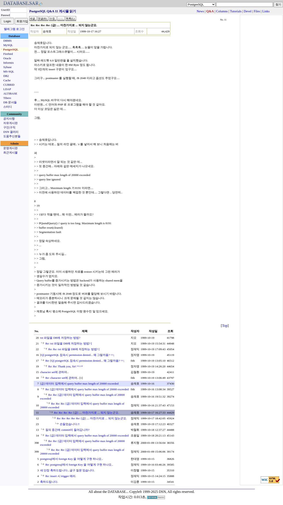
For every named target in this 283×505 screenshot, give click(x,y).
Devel (247, 11)
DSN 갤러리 (11, 131)
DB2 (6, 76)
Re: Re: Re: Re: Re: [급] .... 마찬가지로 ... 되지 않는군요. (92, 418)
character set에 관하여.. (54, 372)
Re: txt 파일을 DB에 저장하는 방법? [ (68, 343)
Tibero (7, 98)
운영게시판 (10, 148)
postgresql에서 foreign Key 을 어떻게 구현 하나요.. (71, 459)
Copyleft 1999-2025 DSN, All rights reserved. (162, 492)
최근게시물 (10, 152)
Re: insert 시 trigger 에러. (60, 476)
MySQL (8, 45)
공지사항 (9, 118)
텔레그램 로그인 (14, 29)
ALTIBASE (10, 93)
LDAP (7, 89)
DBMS (7, 40)
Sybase (7, 67)
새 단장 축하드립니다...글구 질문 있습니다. (67, 470)
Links (266, 11)
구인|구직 (9, 127)
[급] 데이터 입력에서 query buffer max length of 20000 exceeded (79, 383)
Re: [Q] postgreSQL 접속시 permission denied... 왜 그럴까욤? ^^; (84, 360)
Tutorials (235, 11)
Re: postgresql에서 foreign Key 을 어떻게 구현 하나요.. (79, 464)
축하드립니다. (49, 481)
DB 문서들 (10, 102)
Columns (222, 11)
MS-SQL (8, 71)
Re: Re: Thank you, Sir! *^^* (65, 366)
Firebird (8, 53)
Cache (7, 80)
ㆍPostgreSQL (9, 49)
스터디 (7, 106)
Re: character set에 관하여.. (62, 377)
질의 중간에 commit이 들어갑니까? (67, 429)
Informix (8, 62)
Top (224, 325)
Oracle (7, 58)
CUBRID (8, 84)
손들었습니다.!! (70, 424)
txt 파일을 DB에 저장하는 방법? (60, 337)
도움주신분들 (11, 136)
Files (257, 11)
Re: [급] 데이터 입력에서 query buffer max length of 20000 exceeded (87, 389)
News (200, 11)
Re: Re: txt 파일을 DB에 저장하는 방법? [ (74, 349)
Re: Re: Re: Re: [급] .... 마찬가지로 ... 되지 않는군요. (86, 412)
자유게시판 (10, 123)
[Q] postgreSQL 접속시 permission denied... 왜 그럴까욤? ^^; (77, 355)
